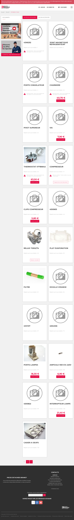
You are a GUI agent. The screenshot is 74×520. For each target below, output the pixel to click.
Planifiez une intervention (11, 54)
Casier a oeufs (31, 443)
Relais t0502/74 (31, 248)
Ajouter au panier (60, 100)
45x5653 (53, 209)
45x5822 (27, 404)
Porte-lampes (31, 365)
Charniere (55, 85)
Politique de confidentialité (57, 516)
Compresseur (56, 167)
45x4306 (53, 326)
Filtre (27, 287)
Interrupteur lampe (60, 404)
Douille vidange (58, 287)
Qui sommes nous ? (5, 516)
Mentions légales (23, 516)
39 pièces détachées (30, 17)
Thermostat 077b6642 (35, 167)
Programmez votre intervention (60, 182)
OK (44, 495)
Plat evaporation (59, 248)
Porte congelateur (34, 85)
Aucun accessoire (44, 17)
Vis (51, 128)
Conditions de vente (15, 516)
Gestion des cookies (68, 516)
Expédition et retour (32, 516)
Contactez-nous (55, 488)
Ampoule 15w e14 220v (60, 365)
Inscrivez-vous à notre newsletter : (37, 492)
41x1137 (27, 326)
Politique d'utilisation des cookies (44, 516)
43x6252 (27, 42)
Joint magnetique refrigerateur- (59, 43)
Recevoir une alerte (35, 260)
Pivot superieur (32, 128)
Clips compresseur (33, 209)
